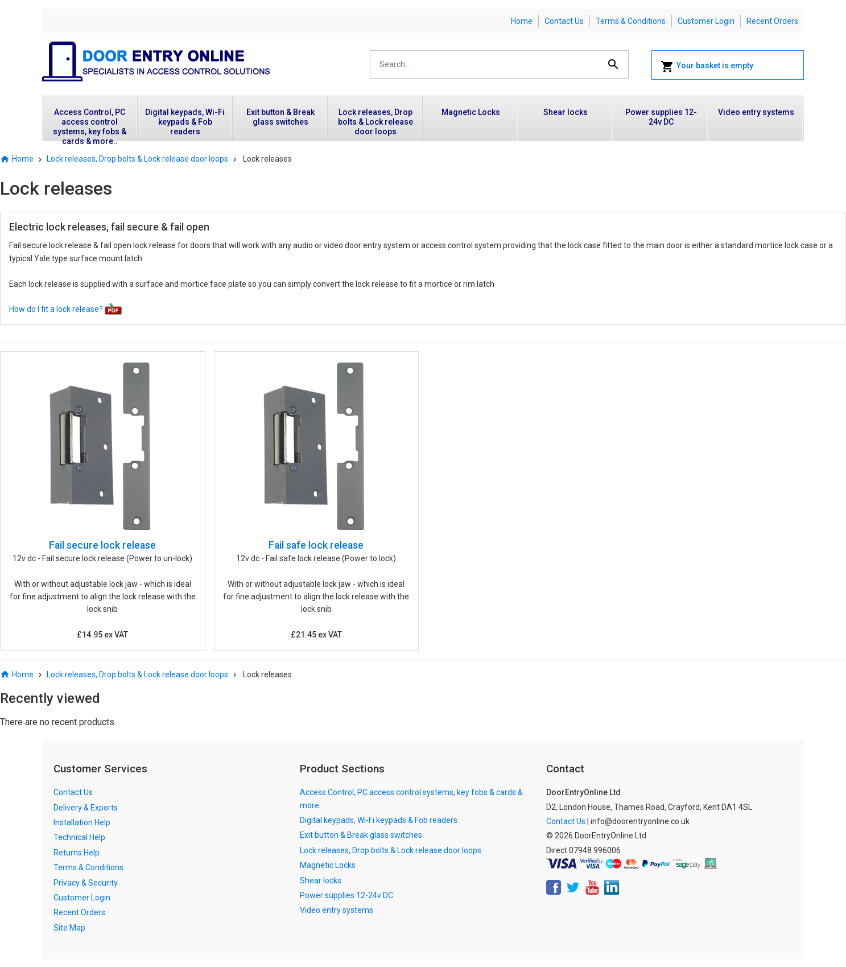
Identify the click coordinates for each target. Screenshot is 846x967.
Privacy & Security (85, 882)
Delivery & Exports (85, 807)
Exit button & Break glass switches (280, 117)
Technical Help (79, 837)
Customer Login (706, 21)
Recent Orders (772, 21)
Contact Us (564, 21)
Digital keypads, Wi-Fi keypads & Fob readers (185, 122)
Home (522, 21)
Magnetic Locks (470, 112)
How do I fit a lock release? (65, 309)
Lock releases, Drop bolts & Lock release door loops (375, 122)
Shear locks (565, 112)
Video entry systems (756, 112)
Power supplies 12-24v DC (661, 117)
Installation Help (81, 822)
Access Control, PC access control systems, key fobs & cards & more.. (89, 124)
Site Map (69, 927)
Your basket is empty (707, 66)
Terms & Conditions (631, 21)
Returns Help (76, 852)
